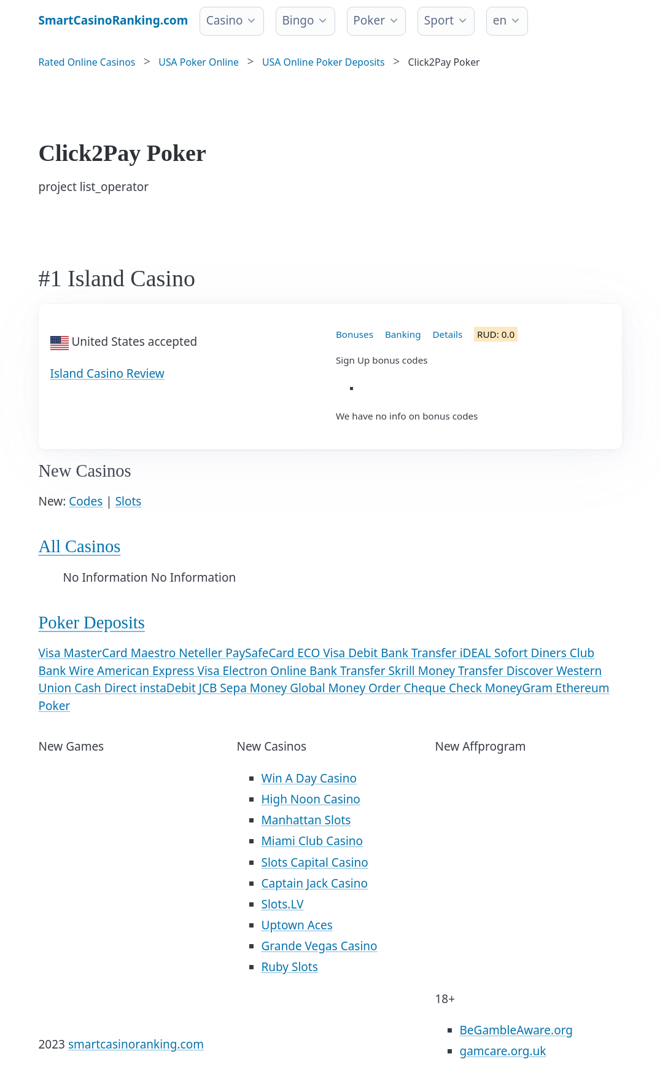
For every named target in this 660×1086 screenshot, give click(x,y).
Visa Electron (234, 671)
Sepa (234, 688)
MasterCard (97, 653)
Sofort (512, 653)
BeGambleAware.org (516, 1030)
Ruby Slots (290, 967)
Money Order (366, 688)
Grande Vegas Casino (320, 946)
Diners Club (562, 653)
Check (467, 688)
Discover (531, 671)
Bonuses (354, 334)
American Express (147, 671)
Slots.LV (283, 904)
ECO (310, 653)
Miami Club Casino (312, 841)
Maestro (155, 653)
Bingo (298, 20)
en (500, 20)
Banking (403, 334)
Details (448, 334)
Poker (369, 20)
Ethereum (583, 688)
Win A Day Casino (309, 778)
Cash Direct (106, 688)
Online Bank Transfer (329, 671)
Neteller (202, 653)
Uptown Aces (297, 925)
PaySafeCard (261, 653)
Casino (224, 20)
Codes (86, 501)
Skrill (403, 671)
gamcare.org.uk (503, 1051)
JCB (209, 688)
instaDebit (169, 688)
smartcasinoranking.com (136, 1044)
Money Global (289, 688)
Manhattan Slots (306, 820)
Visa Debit (352, 653)
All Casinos (80, 546)
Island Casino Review (107, 373)
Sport (439, 20)
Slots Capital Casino (315, 862)
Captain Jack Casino (315, 883)
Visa (51, 653)
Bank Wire (68, 671)
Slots (128, 501)
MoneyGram (520, 688)
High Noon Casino (311, 799)
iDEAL (477, 653)
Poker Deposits (92, 622)
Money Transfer (462, 671)
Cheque (426, 688)
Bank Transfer (420, 653)
